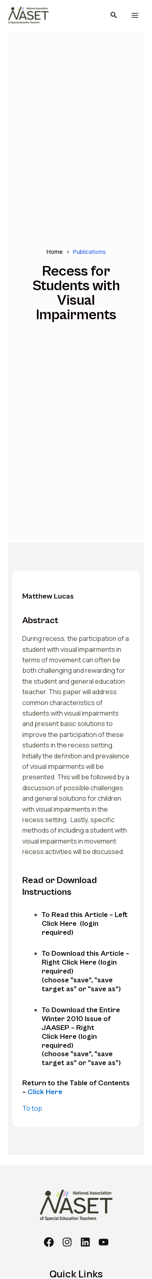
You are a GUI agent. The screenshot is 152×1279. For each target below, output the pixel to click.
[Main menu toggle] (135, 15)
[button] (114, 15)
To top (32, 1108)
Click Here (45, 1092)
